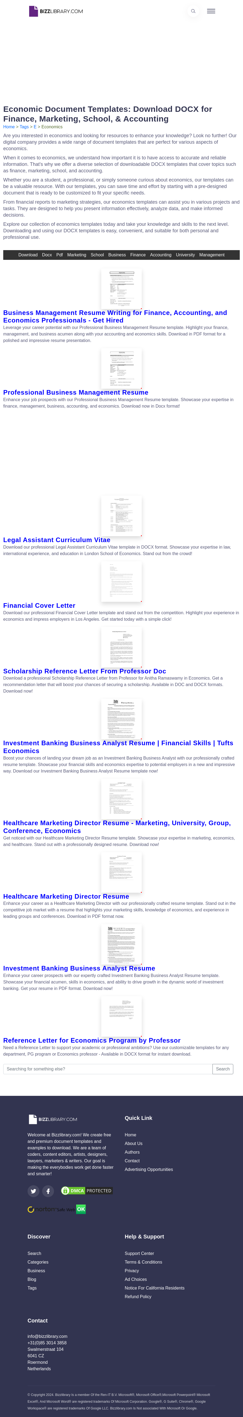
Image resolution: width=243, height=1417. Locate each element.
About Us (134, 1143)
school (97, 255)
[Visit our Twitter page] (33, 1191)
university (185, 255)
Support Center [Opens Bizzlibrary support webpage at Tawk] (139, 1253)
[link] (33, 1191)
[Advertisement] (121, 60)
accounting (160, 255)
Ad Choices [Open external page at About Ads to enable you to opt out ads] (136, 1279)
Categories (38, 1262)
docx (47, 255)
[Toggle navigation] (211, 11)
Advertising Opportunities (149, 1169)
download (28, 255)
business (117, 255)
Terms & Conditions (143, 1262)
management (211, 255)
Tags (24, 127)
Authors (132, 1152)
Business (36, 1270)
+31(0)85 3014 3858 (47, 1343)
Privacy (132, 1270)
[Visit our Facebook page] (48, 1191)
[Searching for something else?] (108, 1069)
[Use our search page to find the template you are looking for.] (193, 11)
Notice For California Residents (154, 1288)
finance (138, 255)
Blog (32, 1279)
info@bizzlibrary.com (48, 1336)
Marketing (76, 255)
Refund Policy (138, 1296)
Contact (132, 1161)
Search (223, 1069)
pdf (59, 255)
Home (9, 127)
